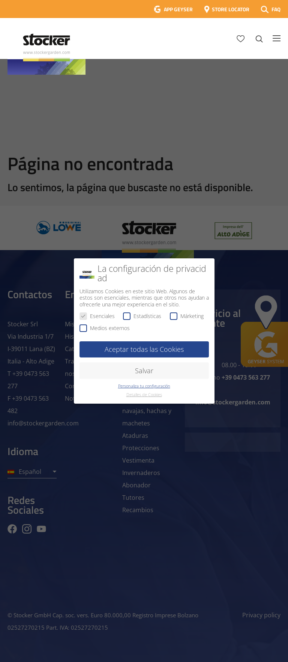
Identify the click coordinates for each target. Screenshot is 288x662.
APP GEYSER (178, 9)
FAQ (276, 9)
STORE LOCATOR (230, 9)
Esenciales (97, 316)
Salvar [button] (144, 370)
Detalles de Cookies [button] (144, 394)
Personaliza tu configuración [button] (144, 386)
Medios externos (105, 328)
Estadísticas (142, 316)
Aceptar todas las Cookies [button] (144, 349)
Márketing (187, 316)
